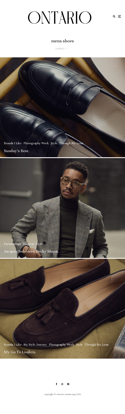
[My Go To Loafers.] (62, 310)
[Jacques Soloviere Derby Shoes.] (62, 209)
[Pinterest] (68, 384)
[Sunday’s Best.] (62, 107)
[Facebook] (56, 384)
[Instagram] (62, 384)
